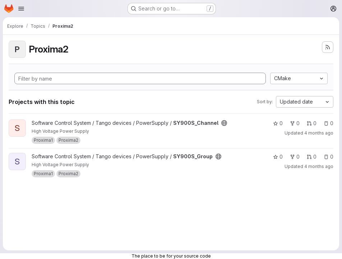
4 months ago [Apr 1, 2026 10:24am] (318, 166)
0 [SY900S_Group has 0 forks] (295, 157)
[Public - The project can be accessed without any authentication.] (224, 123)
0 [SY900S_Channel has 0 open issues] (328, 123)
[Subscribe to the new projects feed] (327, 47)
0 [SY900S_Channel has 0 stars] (278, 123)
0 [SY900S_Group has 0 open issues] (328, 157)
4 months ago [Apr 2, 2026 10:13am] (318, 133)
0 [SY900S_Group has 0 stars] (278, 157)
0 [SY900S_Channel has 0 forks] (295, 123)
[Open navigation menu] (21, 8)
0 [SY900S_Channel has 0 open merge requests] (311, 123)
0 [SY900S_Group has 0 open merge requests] (311, 157)
